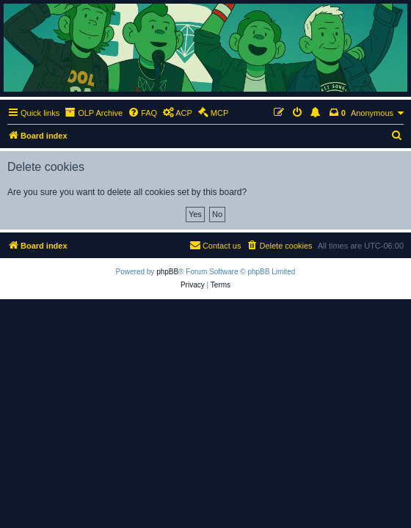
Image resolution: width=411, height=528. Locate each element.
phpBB (167, 272)
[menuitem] (142, 113)
